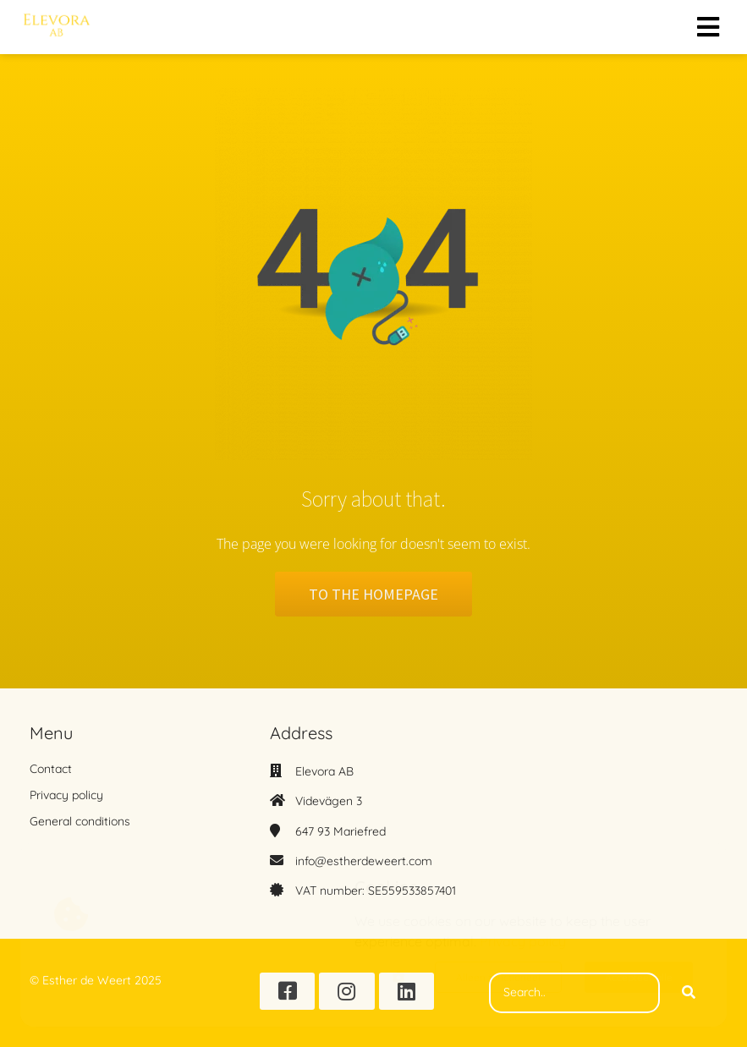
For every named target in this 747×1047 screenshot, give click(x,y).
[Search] (688, 993)
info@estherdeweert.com (363, 861)
